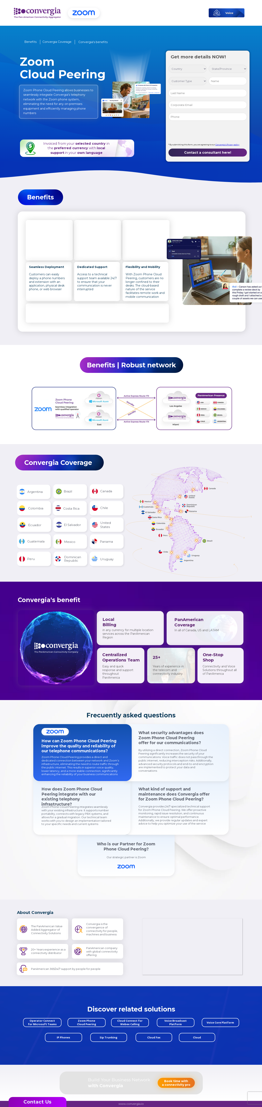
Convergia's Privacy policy (227, 144)
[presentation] (199, 133)
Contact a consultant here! (207, 152)
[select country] (187, 69)
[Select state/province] (228, 69)
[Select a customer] (187, 81)
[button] (30, 42)
